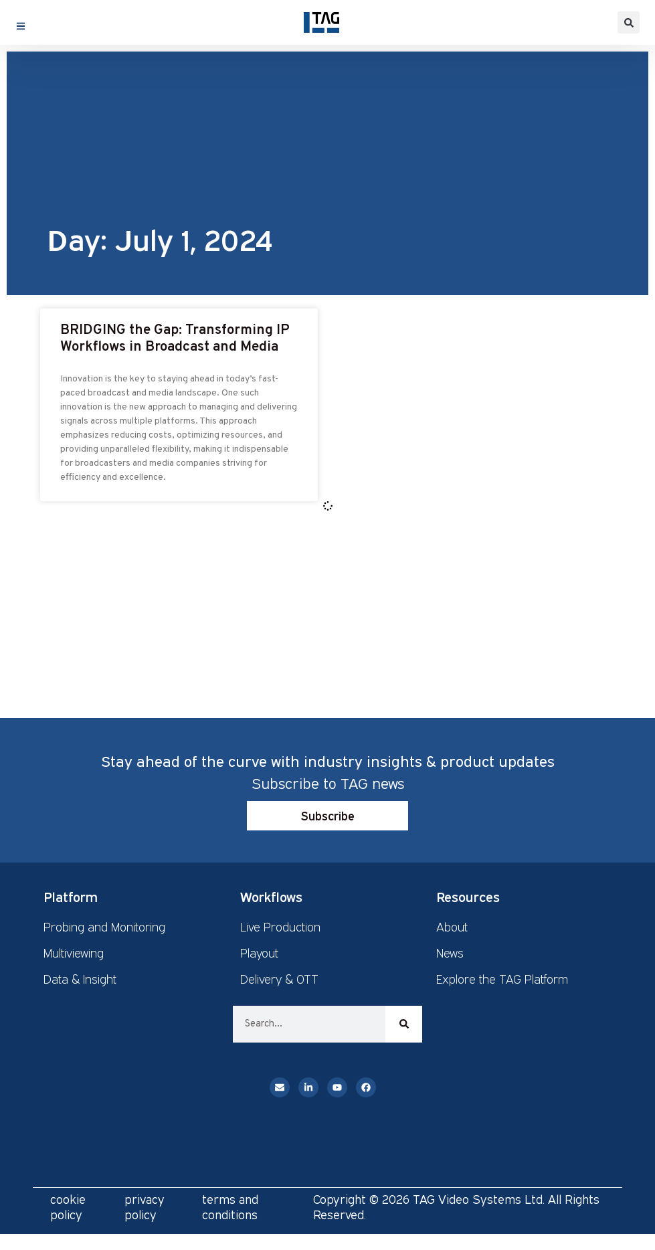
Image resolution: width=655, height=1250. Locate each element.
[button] (629, 22)
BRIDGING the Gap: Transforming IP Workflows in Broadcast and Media (175, 338)
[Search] (403, 1024)
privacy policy (144, 1207)
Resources (468, 897)
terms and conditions (230, 1207)
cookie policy (68, 1207)
